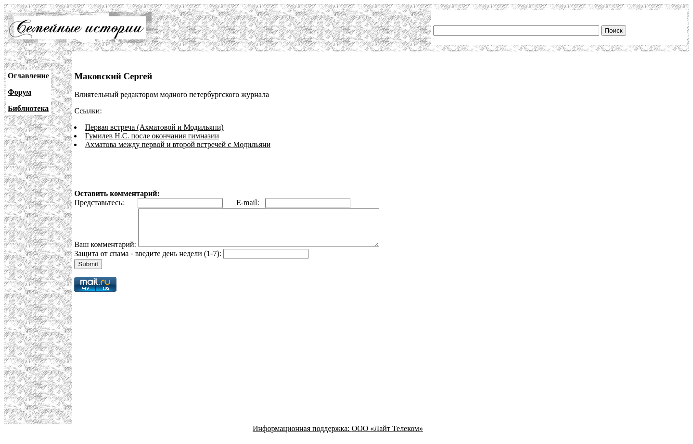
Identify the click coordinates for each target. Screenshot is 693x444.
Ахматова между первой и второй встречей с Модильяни (177, 144)
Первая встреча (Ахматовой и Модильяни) (154, 127)
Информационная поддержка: (302, 436)
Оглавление (28, 76)
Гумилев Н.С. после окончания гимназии (152, 136)
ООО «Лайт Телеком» (387, 436)
